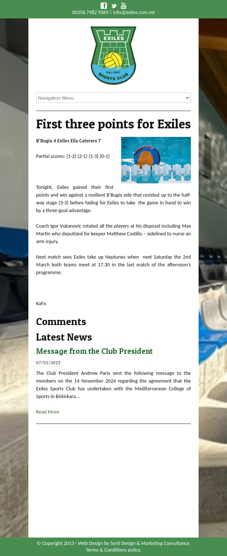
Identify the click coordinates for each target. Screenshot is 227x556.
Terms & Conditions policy (113, 550)
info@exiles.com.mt (134, 12)
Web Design (90, 543)
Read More (47, 412)
